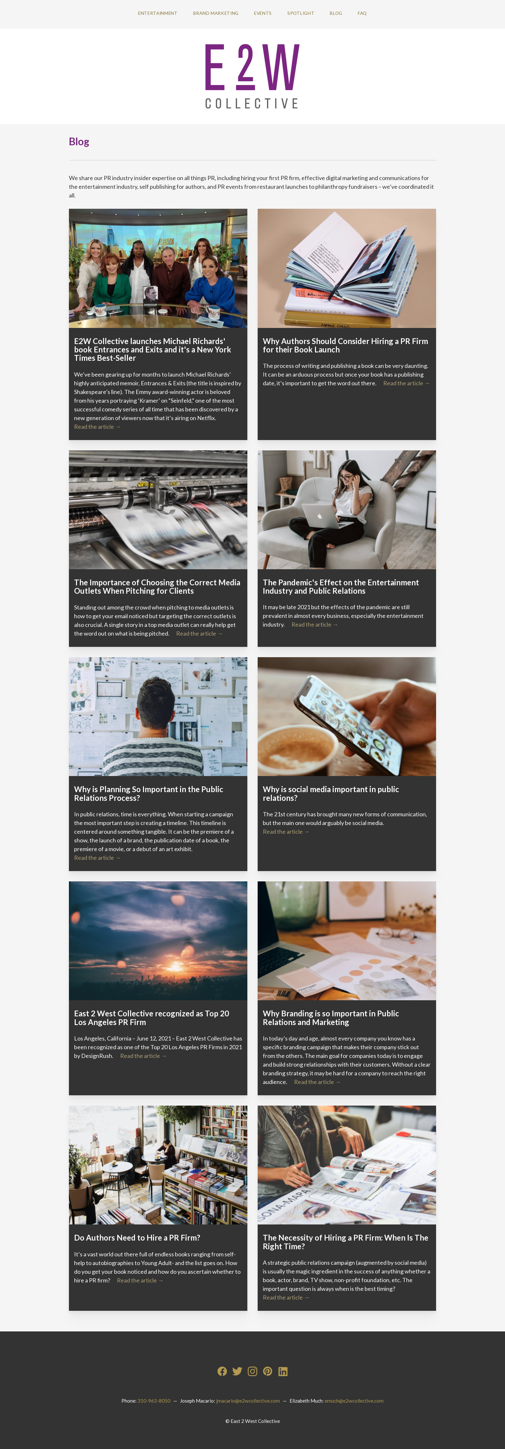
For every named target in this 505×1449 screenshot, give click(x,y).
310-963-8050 (154, 1401)
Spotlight (300, 13)
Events (263, 13)
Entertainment (158, 13)
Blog (336, 13)
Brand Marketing (216, 13)
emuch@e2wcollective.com (354, 1401)
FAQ (362, 13)
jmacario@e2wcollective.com (248, 1401)
